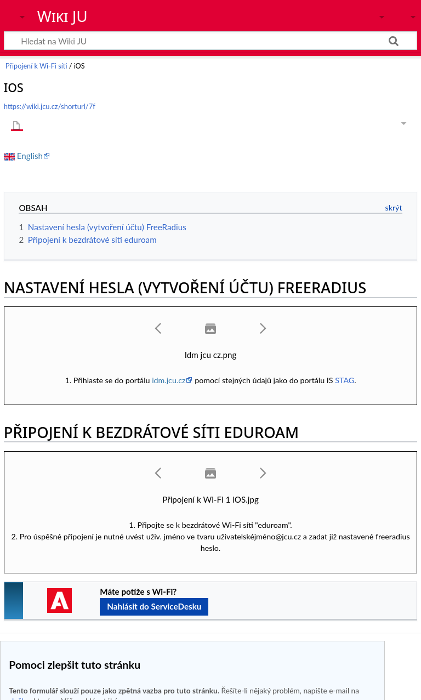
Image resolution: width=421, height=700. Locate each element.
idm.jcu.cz (168, 380)
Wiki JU (62, 16)
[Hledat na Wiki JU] (210, 40)
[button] (158, 328)
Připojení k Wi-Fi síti (36, 66)
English (30, 156)
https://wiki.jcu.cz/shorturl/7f (49, 106)
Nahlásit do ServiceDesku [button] (154, 606)
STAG (344, 380)
